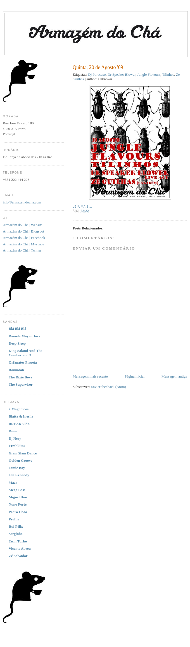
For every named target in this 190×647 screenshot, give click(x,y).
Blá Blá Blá (17, 328)
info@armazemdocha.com (22, 202)
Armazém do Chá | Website (22, 225)
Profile (14, 519)
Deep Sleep (17, 343)
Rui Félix (16, 526)
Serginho (16, 534)
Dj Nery (15, 438)
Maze (13, 482)
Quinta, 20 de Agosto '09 (98, 67)
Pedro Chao (18, 512)
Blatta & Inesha (21, 416)
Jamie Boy (17, 468)
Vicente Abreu (20, 548)
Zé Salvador (18, 556)
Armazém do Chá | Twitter (22, 250)
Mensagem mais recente (90, 376)
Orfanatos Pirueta (23, 362)
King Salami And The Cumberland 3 (25, 353)
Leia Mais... (82, 206)
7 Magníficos (18, 409)
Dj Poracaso (97, 74)
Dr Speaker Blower (122, 74)
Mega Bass (17, 490)
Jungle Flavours (148, 74)
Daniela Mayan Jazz (24, 336)
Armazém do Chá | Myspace (23, 244)
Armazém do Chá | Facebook (24, 238)
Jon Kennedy (19, 475)
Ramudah (16, 370)
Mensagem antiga (174, 376)
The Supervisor (21, 384)
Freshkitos (17, 446)
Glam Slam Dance (23, 453)
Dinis (13, 431)
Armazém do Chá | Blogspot (23, 231)
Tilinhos (168, 74)
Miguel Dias (18, 497)
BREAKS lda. (19, 424)
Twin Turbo (18, 541)
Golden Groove (20, 460)
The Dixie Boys (20, 377)
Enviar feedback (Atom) (108, 387)
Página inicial (134, 376)
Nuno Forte (18, 504)
